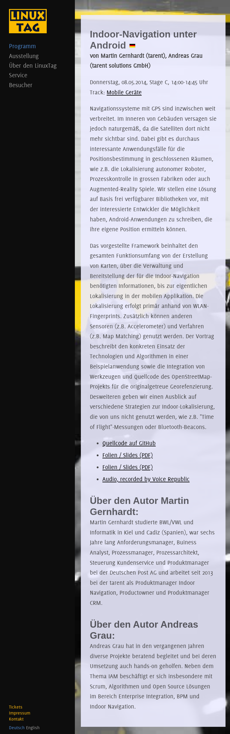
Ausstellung (37, 56)
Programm (37, 46)
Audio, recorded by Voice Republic (146, 479)
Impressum (19, 713)
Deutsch (17, 727)
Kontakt (16, 719)
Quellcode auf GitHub (129, 443)
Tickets (15, 707)
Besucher (37, 85)
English (33, 727)
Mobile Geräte (124, 92)
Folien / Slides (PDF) (127, 455)
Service (37, 75)
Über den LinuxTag (37, 65)
